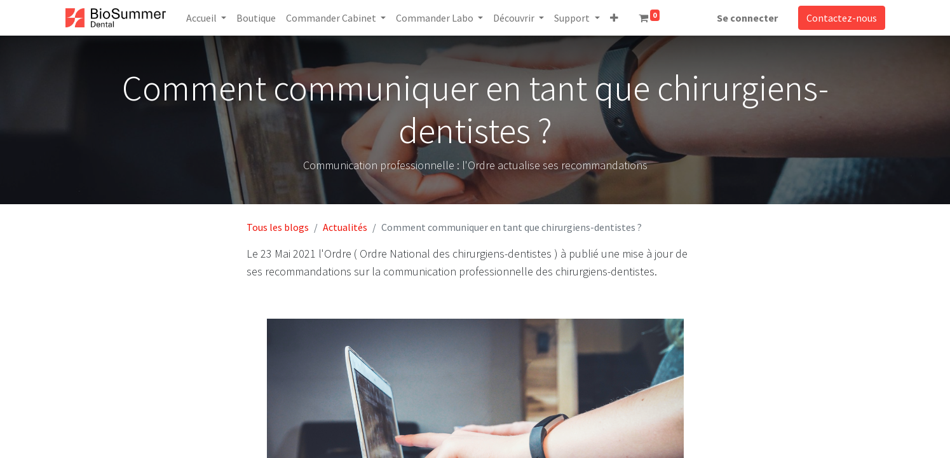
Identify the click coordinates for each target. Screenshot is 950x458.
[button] (614, 18)
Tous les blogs (278, 227)
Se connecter (747, 17)
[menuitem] (256, 18)
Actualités (345, 227)
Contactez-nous (841, 17)
